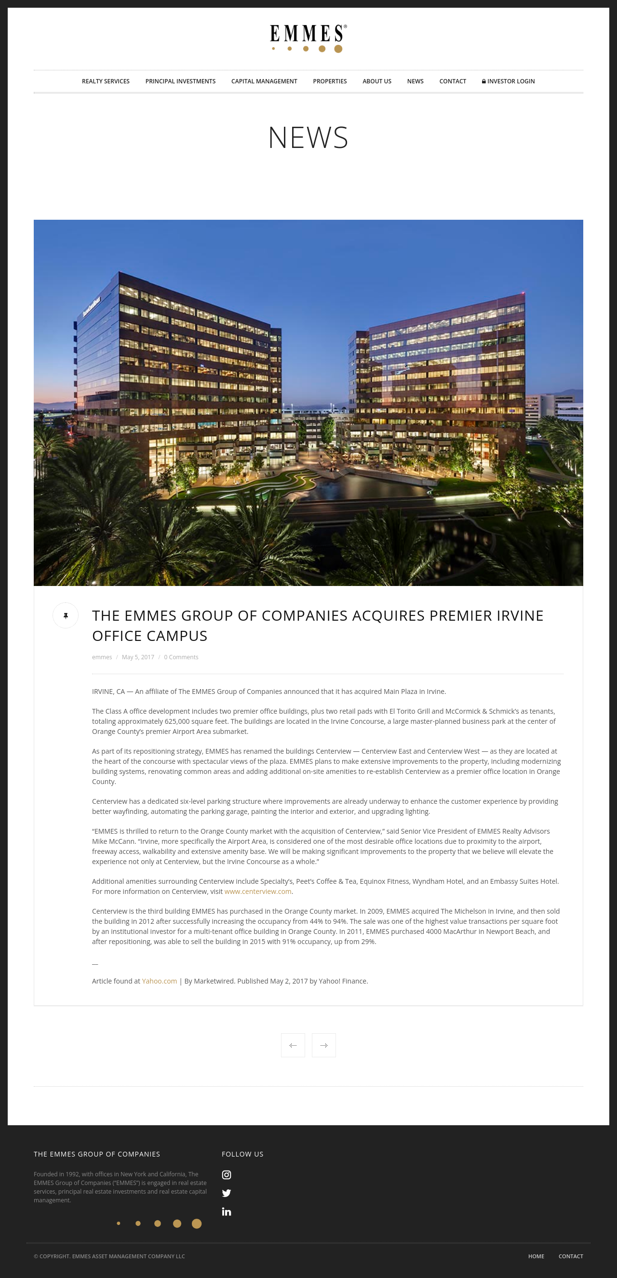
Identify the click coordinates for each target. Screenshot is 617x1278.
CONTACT (453, 81)
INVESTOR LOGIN (508, 81)
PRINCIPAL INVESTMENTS (180, 81)
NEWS (415, 81)
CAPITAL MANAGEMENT (264, 81)
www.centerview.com (258, 891)
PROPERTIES (330, 81)
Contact (571, 1256)
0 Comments (181, 657)
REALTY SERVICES (106, 81)
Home (536, 1256)
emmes (102, 657)
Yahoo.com (159, 980)
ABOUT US (376, 81)
